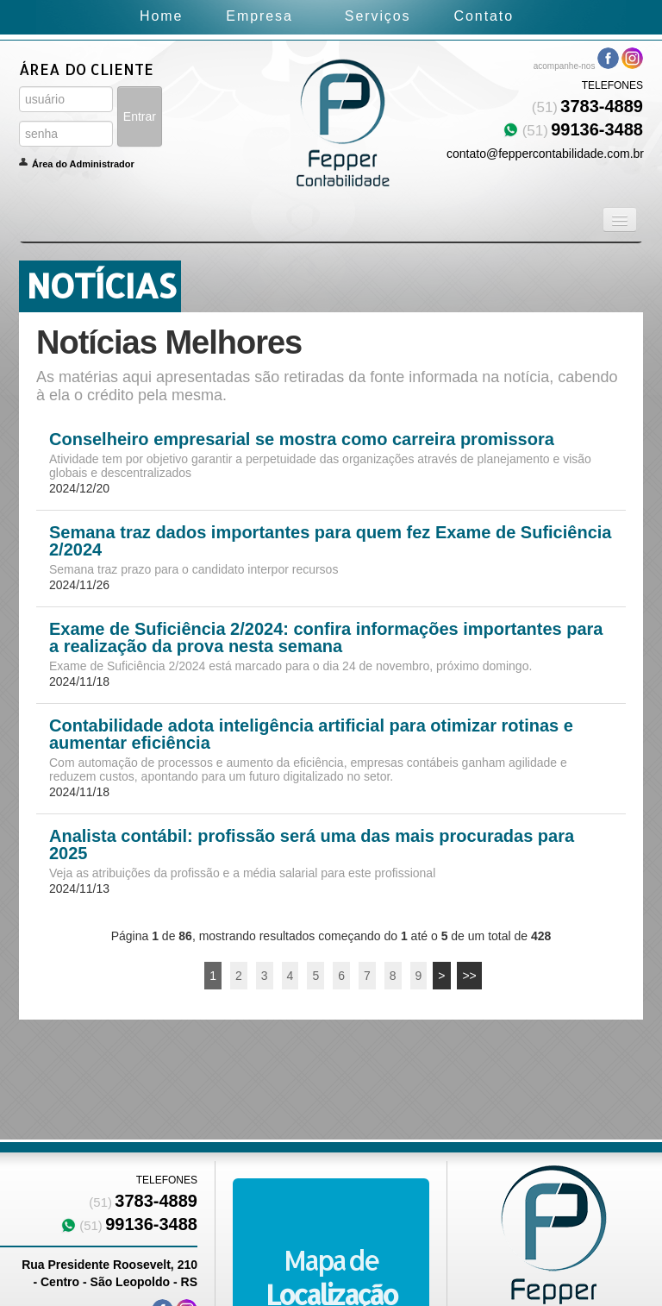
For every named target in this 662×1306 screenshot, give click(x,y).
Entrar (139, 116)
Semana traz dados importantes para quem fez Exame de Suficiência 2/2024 (330, 541)
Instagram (632, 58)
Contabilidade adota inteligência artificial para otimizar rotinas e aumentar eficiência (311, 734)
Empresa (259, 16)
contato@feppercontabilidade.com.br (545, 153)
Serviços (378, 16)
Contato (484, 16)
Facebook (608, 58)
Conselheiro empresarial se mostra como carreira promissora (301, 439)
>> (469, 976)
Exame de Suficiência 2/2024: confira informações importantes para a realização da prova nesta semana (326, 637)
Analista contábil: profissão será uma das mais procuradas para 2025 (311, 844)
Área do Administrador (83, 164)
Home (161, 16)
